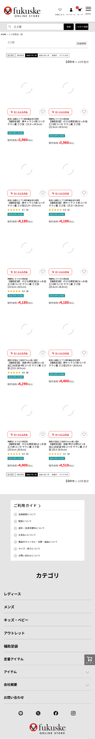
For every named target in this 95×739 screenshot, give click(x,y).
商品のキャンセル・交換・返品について (37, 541)
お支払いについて (27, 534)
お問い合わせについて (29, 555)
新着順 (54, 55)
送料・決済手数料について (31, 528)
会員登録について (27, 514)
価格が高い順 (44, 55)
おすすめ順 (63, 55)
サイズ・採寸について (29, 548)
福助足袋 (11, 646)
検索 (69, 26)
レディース (12, 593)
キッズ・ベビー (16, 619)
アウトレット (14, 632)
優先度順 (20, 55)
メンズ (9, 606)
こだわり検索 (82, 26)
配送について (24, 521)
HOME (3, 34)
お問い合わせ (14, 697)
